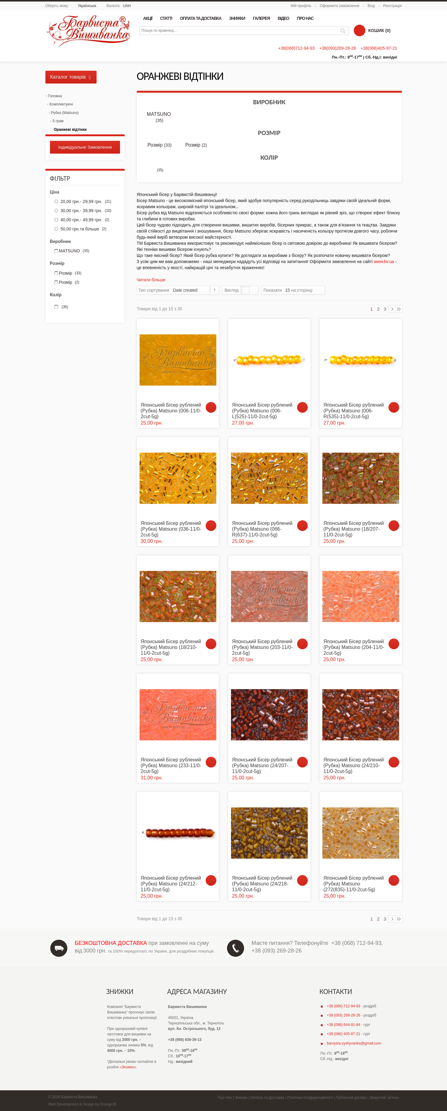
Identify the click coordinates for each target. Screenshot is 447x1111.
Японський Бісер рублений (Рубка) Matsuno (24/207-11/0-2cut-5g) (262, 765)
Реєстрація (392, 6)
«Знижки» (127, 1067)
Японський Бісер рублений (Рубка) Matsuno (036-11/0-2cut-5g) (171, 529)
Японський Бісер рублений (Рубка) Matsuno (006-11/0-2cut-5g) (171, 410)
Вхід (371, 6)
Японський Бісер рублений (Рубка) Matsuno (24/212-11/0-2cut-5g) (171, 883)
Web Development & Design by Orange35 (82, 1104)
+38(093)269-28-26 (337, 48)
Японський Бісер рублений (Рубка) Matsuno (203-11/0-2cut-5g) (262, 647)
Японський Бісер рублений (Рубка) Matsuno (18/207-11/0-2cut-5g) (354, 529)
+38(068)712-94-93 (296, 48)
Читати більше (151, 279)
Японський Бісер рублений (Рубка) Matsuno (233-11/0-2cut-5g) (171, 765)
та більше (83, 229)
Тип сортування (154, 290)
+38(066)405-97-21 (378, 48)
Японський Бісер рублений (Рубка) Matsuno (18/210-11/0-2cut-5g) (171, 647)
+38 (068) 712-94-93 (356, 943)
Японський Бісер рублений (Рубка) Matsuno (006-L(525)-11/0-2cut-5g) (262, 410)
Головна (55, 96)
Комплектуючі (61, 104)
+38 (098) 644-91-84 (343, 1025)
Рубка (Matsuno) (65, 113)
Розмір (159, 145)
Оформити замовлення (339, 6)
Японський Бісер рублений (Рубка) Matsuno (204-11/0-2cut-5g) (354, 647)
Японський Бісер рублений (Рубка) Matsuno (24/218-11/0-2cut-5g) (262, 883)
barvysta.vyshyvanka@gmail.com (354, 1043)
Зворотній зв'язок (384, 1097)
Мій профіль (301, 6)
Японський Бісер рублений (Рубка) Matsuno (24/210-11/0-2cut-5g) (354, 765)
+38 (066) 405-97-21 (343, 1034)
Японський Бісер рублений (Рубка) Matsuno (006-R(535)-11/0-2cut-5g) (354, 410)
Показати (273, 290)
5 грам (58, 121)
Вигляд (232, 290)
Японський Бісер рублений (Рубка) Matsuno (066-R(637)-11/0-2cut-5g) (262, 529)
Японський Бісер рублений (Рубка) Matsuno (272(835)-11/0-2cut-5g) (354, 883)
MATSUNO (159, 117)
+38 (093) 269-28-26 (277, 951)
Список (254, 290)
